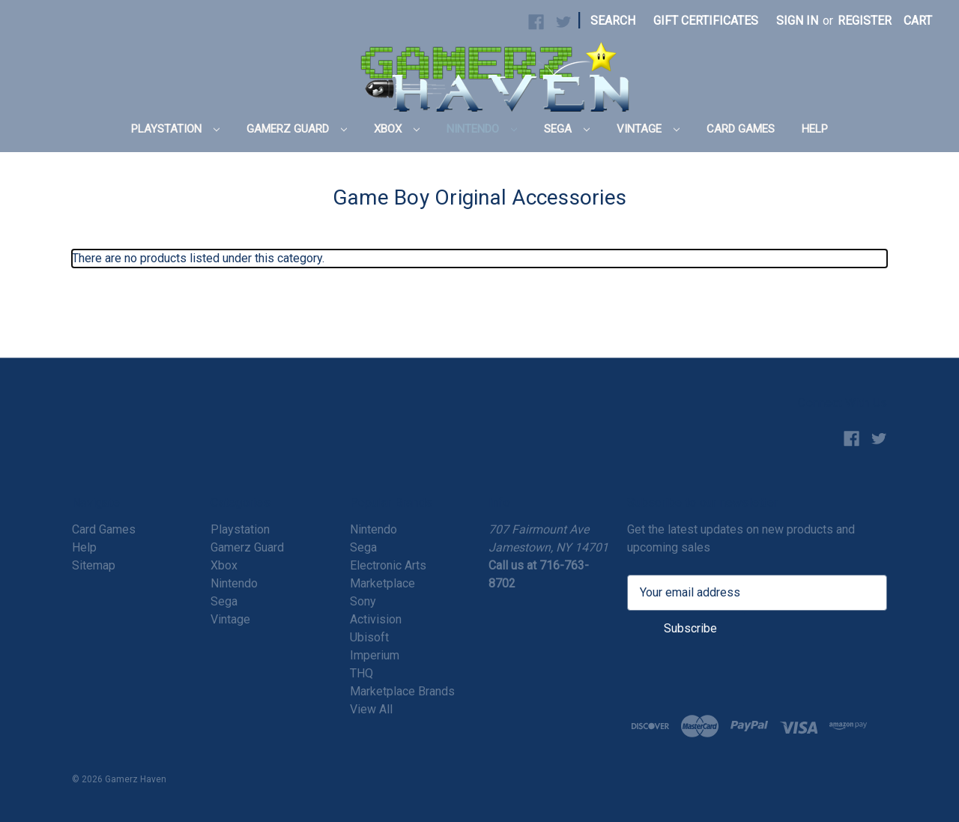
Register (865, 20)
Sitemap (93, 565)
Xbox (397, 129)
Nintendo (482, 129)
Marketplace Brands (402, 691)
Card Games (741, 129)
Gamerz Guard (296, 129)
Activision (376, 619)
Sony (363, 601)
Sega (567, 129)
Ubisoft (369, 637)
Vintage (648, 129)
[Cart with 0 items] (918, 21)
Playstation (175, 129)
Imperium (374, 655)
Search (612, 20)
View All (371, 709)
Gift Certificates (705, 20)
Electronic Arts (388, 565)
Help (815, 129)
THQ (361, 673)
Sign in (797, 20)
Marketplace (382, 583)
